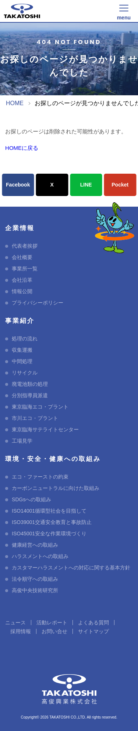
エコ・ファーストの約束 (40, 477)
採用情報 (20, 631)
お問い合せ (54, 631)
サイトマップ (93, 631)
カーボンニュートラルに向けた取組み (55, 488)
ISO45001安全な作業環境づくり (49, 533)
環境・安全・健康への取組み (53, 459)
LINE (86, 185)
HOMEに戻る (21, 148)
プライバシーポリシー (37, 303)
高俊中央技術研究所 (35, 590)
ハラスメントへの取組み (40, 556)
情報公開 (22, 291)
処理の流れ (25, 338)
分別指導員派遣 (30, 395)
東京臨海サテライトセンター (45, 429)
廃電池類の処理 (30, 384)
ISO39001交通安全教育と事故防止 (52, 522)
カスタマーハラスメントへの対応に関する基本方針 (71, 568)
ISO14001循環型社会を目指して (49, 511)
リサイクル (25, 373)
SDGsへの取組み (31, 499)
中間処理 (22, 361)
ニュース (15, 622)
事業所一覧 (25, 269)
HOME (15, 103)
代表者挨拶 (25, 246)
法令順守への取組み (35, 579)
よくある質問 (93, 622)
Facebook (18, 185)
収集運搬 (22, 350)
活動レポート (51, 622)
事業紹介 (20, 321)
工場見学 (22, 441)
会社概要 (22, 257)
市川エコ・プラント (35, 418)
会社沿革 (22, 280)
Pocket (120, 185)
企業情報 (20, 228)
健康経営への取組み (35, 545)
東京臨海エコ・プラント (40, 407)
